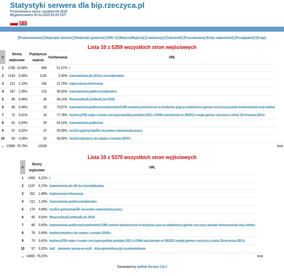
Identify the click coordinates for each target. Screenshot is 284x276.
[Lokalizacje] (154, 38)
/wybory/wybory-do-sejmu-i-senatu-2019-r (100, 138)
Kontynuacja (58, 57)
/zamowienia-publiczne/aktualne (93, 91)
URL (172, 57)
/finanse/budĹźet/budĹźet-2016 (92, 99)
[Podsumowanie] (30, 38)
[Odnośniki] (174, 38)
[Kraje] (261, 38)
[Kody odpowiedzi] (220, 38)
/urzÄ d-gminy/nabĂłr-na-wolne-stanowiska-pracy (105, 130)
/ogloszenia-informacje (86, 83)
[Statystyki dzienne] (58, 38)
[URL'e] (111, 38)
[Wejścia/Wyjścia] (131, 38)
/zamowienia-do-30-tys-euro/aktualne (96, 75)
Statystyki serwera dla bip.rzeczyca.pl (77, 5)
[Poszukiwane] (194, 38)
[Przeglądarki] (245, 38)
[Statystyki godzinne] (90, 38)
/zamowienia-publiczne (86, 123)
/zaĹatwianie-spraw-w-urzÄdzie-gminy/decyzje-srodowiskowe (97, 248)
